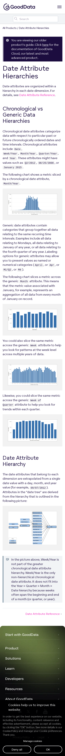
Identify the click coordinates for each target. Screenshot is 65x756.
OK (48, 749)
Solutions (13, 658)
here (45, 44)
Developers (14, 678)
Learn (10, 668)
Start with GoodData (21, 634)
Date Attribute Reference (37, 95)
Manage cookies (32, 741)
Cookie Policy (10, 731)
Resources (14, 689)
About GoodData (19, 699)
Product (11, 648)
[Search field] (35, 19)
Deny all (17, 749)
